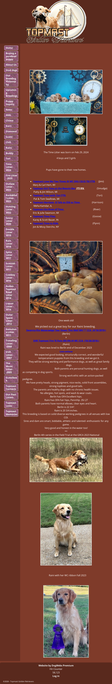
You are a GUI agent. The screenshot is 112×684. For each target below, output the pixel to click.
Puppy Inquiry (10, 103)
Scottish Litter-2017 (10, 266)
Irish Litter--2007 (9, 354)
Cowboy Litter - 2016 (10, 277)
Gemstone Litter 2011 (11, 332)
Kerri (9, 126)
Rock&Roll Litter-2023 (11, 198)
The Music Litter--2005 (9, 368)
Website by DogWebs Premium (56, 665)
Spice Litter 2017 (9, 255)
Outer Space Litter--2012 (9, 319)
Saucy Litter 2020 (9, 220)
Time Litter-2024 (9, 167)
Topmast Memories (11, 413)
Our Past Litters (11, 396)
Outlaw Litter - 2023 (10, 186)
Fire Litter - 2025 (11, 177)
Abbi (8, 115)
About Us (11, 64)
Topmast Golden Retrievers (22, 681)
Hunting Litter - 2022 (10, 209)
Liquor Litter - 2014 (10, 306)
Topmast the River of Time (48, 209)
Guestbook (11, 379)
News (9, 109)
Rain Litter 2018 (9, 243)
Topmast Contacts (11, 387)
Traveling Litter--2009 (11, 343)
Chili (8, 142)
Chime (9, 120)
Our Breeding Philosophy (11, 80)
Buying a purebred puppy (11, 56)
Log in (56, 676)
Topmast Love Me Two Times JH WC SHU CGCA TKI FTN (64, 181)
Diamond (11, 131)
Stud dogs (11, 70)
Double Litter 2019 (10, 232)
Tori (8, 158)
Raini (9, 147)
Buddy (9, 153)
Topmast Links (11, 404)
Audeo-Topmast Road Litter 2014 (11, 292)
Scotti (9, 136)
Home (9, 47)
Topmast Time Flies (44, 216)
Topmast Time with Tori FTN (49, 195)
